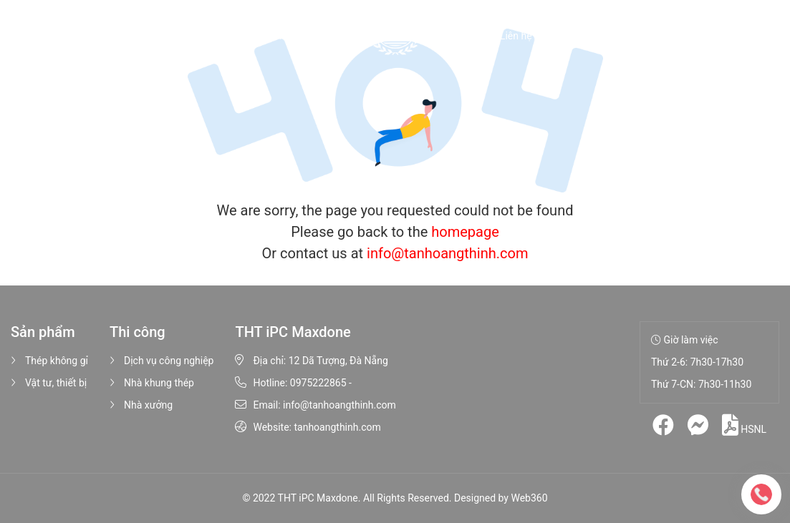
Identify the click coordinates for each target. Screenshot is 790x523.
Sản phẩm (264, 35)
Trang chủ (129, 35)
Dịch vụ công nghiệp (161, 360)
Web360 (529, 498)
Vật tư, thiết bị (49, 382)
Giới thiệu (194, 35)
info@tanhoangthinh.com (447, 253)
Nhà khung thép (152, 382)
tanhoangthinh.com (337, 427)
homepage (465, 231)
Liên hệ (516, 35)
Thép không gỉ (49, 360)
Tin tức (462, 35)
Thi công (339, 35)
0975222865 (318, 382)
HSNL (744, 425)
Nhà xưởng (141, 405)
